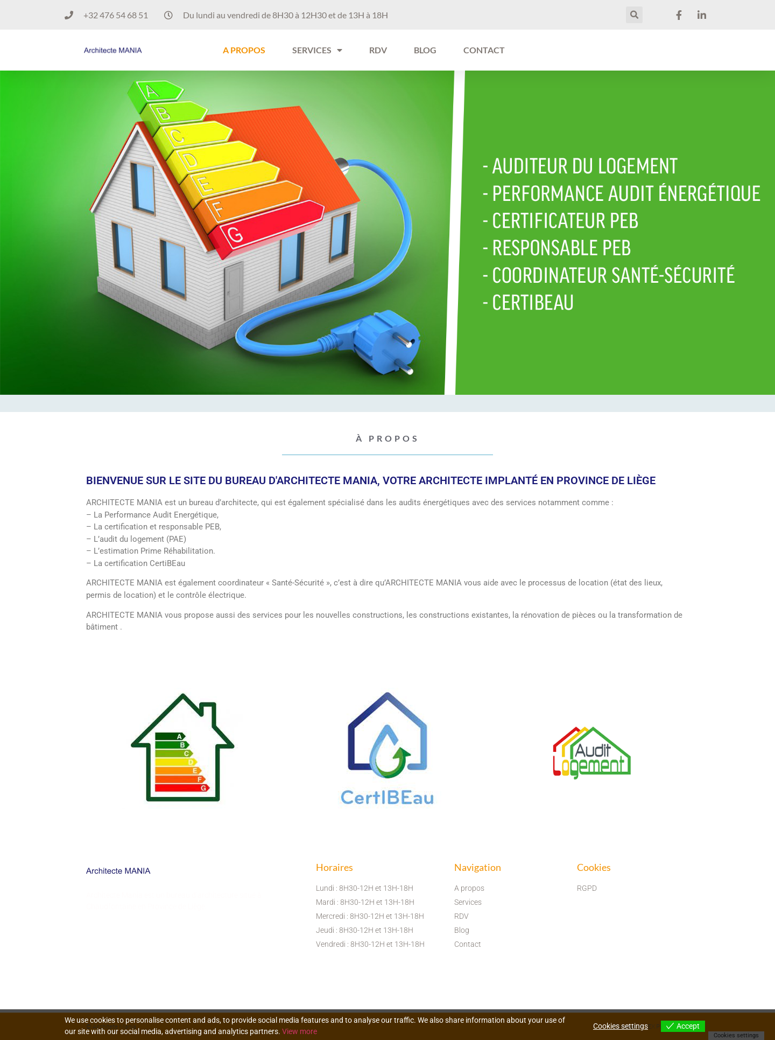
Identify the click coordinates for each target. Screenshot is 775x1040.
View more (299, 1031)
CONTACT (484, 50)
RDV (378, 50)
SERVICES (317, 50)
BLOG (425, 50)
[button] (634, 14)
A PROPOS (244, 50)
